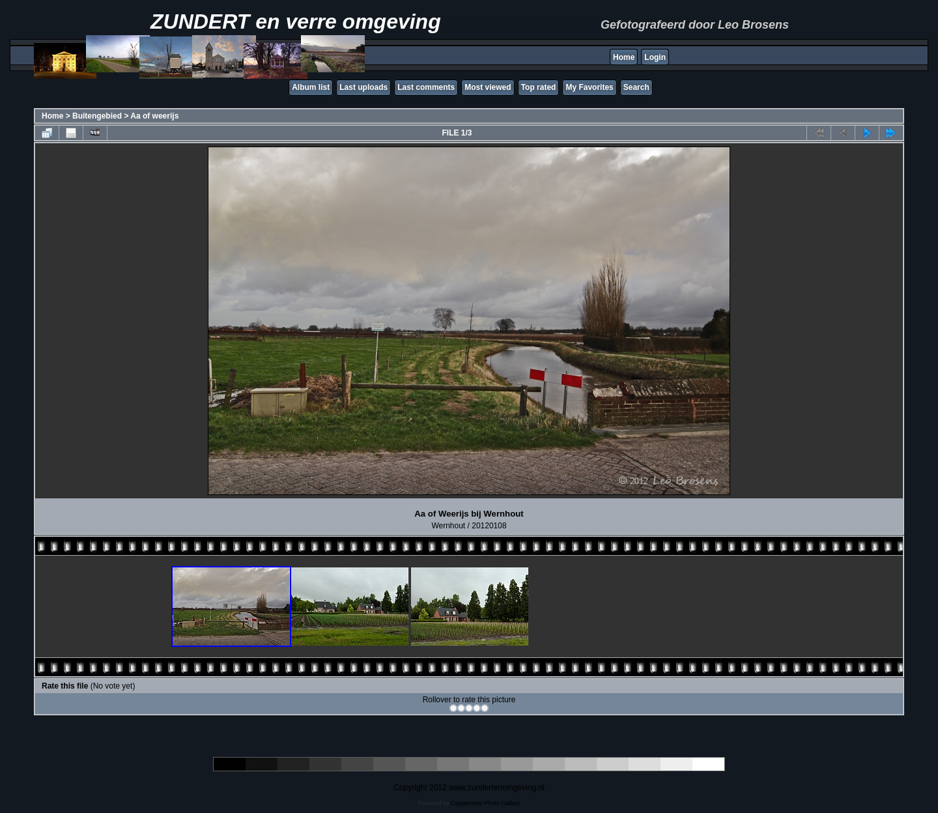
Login (655, 57)
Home (623, 57)
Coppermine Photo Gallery (485, 803)
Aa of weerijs (154, 116)
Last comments (426, 87)
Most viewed (487, 87)
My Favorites (589, 87)
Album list (311, 87)
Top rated (538, 87)
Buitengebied (97, 116)
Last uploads (363, 87)
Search (636, 87)
